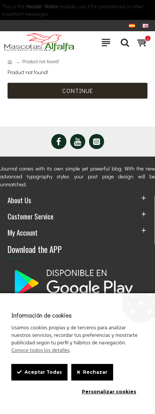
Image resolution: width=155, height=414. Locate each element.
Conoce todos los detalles (40, 351)
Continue (77, 90)
